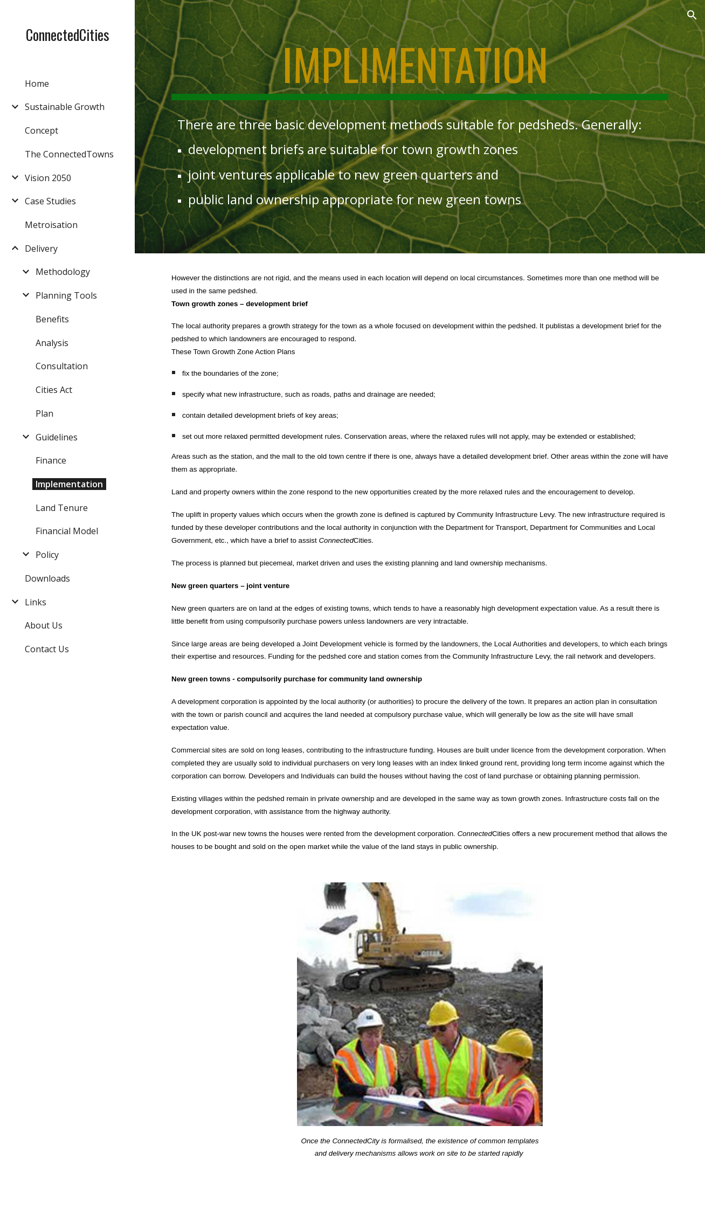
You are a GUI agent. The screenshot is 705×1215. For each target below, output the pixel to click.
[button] (692, 15)
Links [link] (35, 602)
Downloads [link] (47, 578)
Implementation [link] (69, 484)
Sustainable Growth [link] (65, 107)
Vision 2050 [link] (48, 178)
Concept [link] (41, 130)
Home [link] (37, 83)
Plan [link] (44, 413)
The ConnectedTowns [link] (69, 154)
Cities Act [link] (54, 390)
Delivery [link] (41, 248)
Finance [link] (51, 460)
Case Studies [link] (50, 201)
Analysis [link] (52, 343)
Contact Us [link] (47, 649)
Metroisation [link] (51, 225)
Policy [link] (47, 555)
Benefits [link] (52, 319)
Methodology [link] (63, 272)
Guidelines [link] (57, 437)
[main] (420, 69)
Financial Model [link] (67, 531)
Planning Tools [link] (66, 295)
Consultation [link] (62, 366)
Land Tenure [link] (62, 508)
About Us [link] (44, 625)
